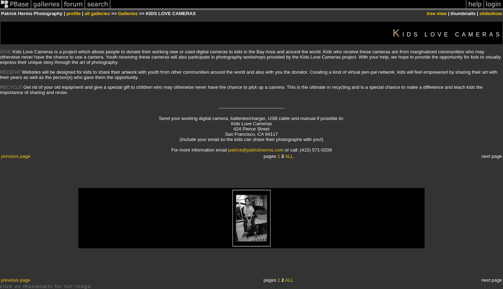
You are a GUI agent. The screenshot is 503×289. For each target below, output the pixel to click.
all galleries (97, 13)
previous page (15, 156)
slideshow (491, 13)
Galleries (128, 13)
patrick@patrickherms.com (256, 150)
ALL (289, 156)
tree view (437, 13)
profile (74, 13)
